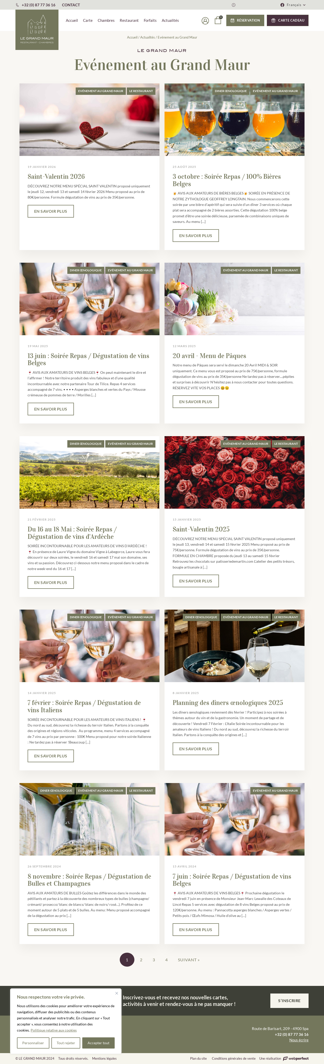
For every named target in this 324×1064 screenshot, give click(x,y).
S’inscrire (289, 1000)
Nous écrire (299, 1040)
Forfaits (150, 20)
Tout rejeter (66, 1043)
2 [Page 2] (141, 959)
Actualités (170, 20)
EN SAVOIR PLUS (50, 211)
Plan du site (198, 1058)
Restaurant (129, 20)
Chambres (106, 20)
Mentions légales (104, 1058)
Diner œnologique (231, 91)
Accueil (72, 20)
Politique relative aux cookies (54, 1030)
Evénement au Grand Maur (100, 91)
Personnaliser (33, 1043)
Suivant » (189, 959)
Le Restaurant (141, 91)
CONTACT (71, 5)
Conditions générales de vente (234, 1058)
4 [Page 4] (166, 959)
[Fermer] (116, 993)
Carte (88, 20)
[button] (296, 5)
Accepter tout (98, 1043)
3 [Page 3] (154, 959)
